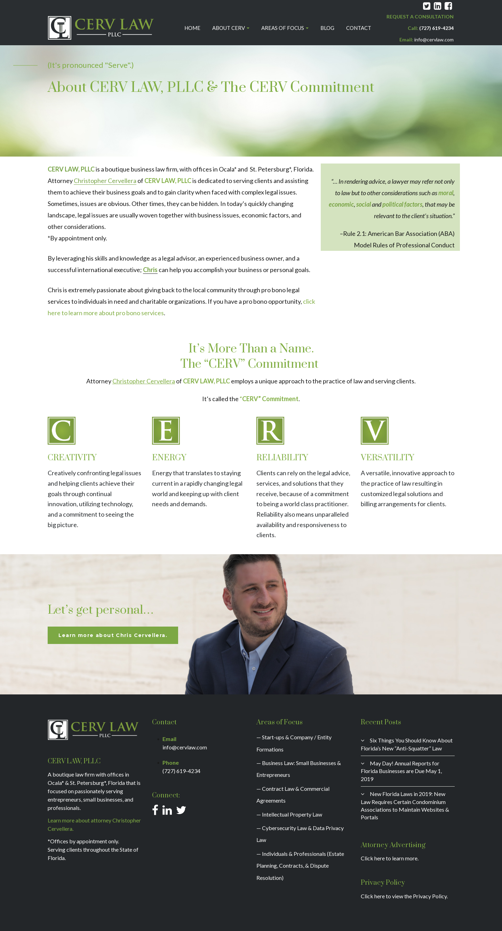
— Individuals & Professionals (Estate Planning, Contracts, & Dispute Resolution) (300, 865)
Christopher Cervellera (105, 180)
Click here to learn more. (390, 858)
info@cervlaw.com (434, 39)
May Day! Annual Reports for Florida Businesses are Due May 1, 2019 (401, 771)
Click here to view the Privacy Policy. (404, 896)
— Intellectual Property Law (289, 814)
